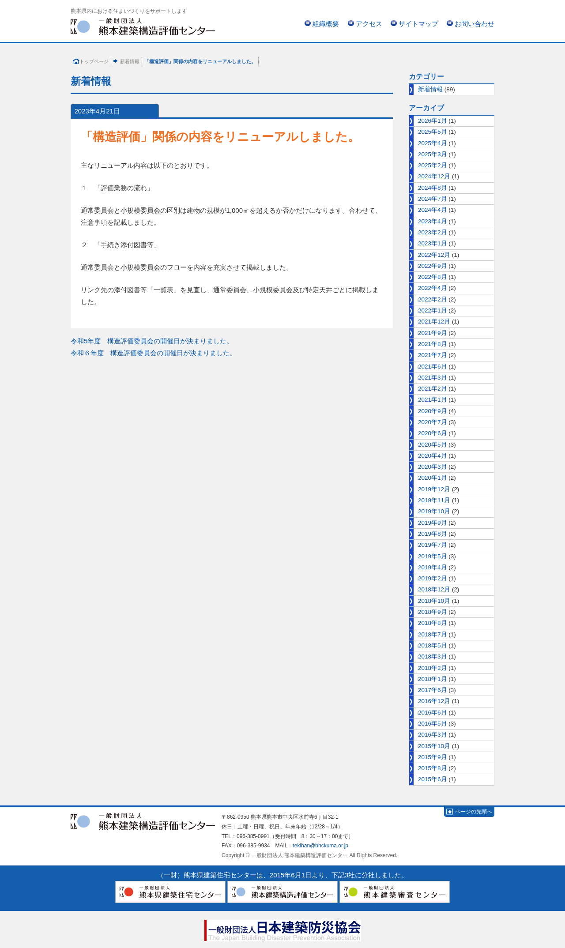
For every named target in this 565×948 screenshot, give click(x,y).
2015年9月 (432, 757)
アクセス (369, 23)
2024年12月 (434, 176)
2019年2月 (432, 578)
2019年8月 (432, 533)
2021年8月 (432, 344)
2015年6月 (432, 779)
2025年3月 (432, 154)
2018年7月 (432, 634)
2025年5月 (432, 131)
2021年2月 (432, 388)
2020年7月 (432, 422)
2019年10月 (434, 511)
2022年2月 (432, 299)
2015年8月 (432, 768)
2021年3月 (432, 377)
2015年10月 (434, 746)
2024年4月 (432, 210)
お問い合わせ (474, 23)
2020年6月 (432, 433)
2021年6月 (432, 366)
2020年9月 (432, 411)
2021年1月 (432, 399)
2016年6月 (432, 712)
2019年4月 (432, 567)
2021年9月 (432, 333)
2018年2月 (432, 668)
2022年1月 (432, 310)
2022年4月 (432, 288)
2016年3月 (432, 734)
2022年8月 (432, 277)
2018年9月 (432, 612)
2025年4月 (432, 143)
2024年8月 (432, 187)
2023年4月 (432, 221)
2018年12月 (434, 589)
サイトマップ (418, 23)
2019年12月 (434, 489)
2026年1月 (432, 120)
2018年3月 (432, 656)
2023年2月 (432, 232)
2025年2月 (432, 165)
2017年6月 (432, 690)
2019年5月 (432, 556)
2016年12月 (434, 701)
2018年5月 (432, 645)
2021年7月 (432, 355)
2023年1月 (432, 243)
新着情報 (129, 61)
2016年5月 (432, 723)
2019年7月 (432, 545)
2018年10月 (434, 601)
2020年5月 (432, 444)
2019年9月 (432, 522)
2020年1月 (432, 477)
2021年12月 (434, 321)
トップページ (94, 61)
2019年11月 (434, 500)
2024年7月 (432, 199)
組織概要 (326, 23)
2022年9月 (432, 266)
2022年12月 (434, 255)
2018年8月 (432, 623)
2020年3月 (432, 466)
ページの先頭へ (473, 812)
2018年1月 (432, 679)
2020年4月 (432, 455)
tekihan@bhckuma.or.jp (320, 846)
